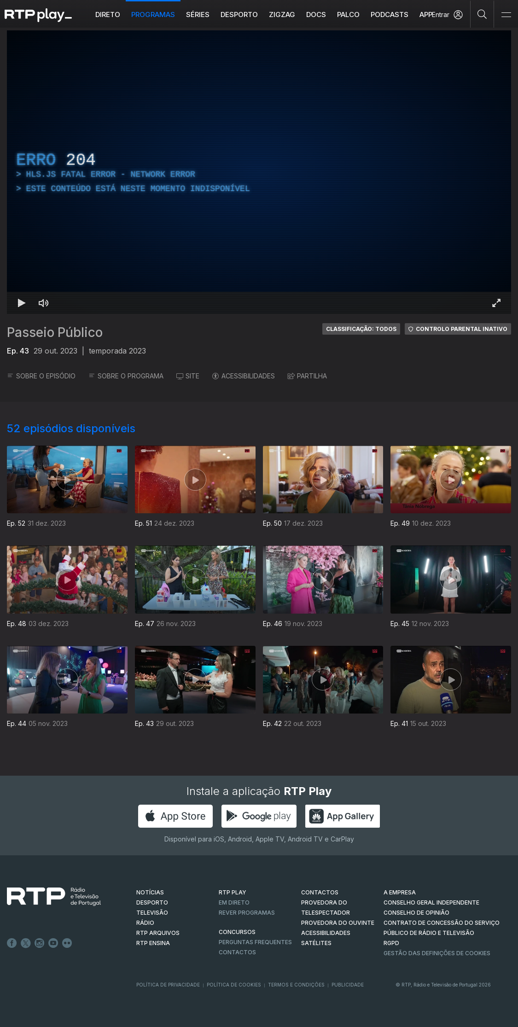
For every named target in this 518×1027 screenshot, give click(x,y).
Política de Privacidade (168, 984)
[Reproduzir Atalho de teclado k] (22, 303)
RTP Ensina (153, 943)
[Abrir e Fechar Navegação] (506, 15)
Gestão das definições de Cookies (437, 953)
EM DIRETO (234, 902)
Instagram (40, 943)
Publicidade (348, 984)
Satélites (316, 943)
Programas (153, 14)
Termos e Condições (296, 984)
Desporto (239, 14)
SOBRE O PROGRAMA (125, 376)
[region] (259, 172)
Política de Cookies (234, 984)
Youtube (53, 943)
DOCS (316, 14)
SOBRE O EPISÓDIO (41, 376)
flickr (67, 943)
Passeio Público (55, 332)
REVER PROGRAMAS (247, 912)
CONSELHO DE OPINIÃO (416, 912)
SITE (187, 376)
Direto (107, 14)
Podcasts (389, 14)
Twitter (26, 943)
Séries (198, 14)
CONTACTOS (319, 892)
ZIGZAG (282, 14)
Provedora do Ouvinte (337, 922)
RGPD (391, 943)
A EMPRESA (400, 892)
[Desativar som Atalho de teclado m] (44, 303)
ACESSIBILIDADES (243, 376)
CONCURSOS (237, 931)
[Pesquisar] (482, 14)
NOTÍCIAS (150, 892)
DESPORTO (152, 902)
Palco (348, 14)
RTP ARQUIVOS (158, 932)
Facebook (12, 943)
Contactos (237, 952)
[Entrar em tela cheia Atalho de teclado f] (496, 303)
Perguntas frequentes (255, 942)
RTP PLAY (232, 892)
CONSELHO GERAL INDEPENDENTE (431, 902)
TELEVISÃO (152, 912)
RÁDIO (145, 922)
